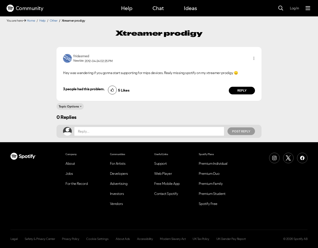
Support (160, 163)
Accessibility (145, 239)
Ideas (190, 8)
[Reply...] (149, 131)
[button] (254, 58)
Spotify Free (208, 203)
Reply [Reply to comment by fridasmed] (242, 90)
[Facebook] (302, 158)
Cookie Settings (97, 239)
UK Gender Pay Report (231, 239)
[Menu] (307, 8)
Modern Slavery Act (173, 239)
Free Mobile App (167, 183)
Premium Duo (209, 173)
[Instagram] (274, 158)
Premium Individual (213, 163)
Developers (119, 173)
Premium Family (211, 183)
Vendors (116, 203)
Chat (158, 8)
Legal (14, 239)
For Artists (118, 163)
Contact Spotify (166, 193)
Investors (117, 193)
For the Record (76, 183)
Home (31, 20)
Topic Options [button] (69, 106)
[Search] (280, 8)
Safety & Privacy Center (40, 239)
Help (126, 8)
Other (54, 20)
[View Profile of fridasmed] (81, 56)
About (70, 163)
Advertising (119, 183)
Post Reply (241, 131)
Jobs (69, 173)
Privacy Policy (70, 239)
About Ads (123, 239)
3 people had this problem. (83, 89)
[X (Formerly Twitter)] (288, 158)
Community (25, 8)
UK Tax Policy (201, 239)
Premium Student (212, 193)
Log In (294, 8)
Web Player (163, 173)
